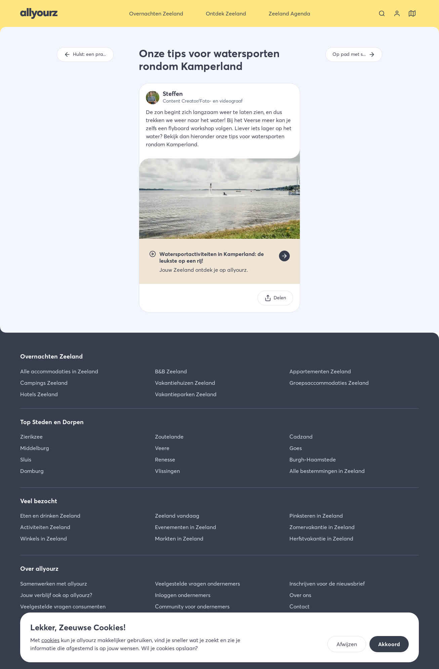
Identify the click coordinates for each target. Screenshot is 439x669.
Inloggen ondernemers (182, 595)
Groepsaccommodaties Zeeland (329, 382)
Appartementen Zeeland (320, 371)
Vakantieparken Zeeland (185, 394)
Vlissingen (167, 471)
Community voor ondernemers (192, 606)
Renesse (165, 459)
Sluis (25, 459)
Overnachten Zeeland (51, 356)
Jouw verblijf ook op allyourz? (56, 595)
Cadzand (301, 436)
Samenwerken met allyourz (53, 583)
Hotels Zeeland (39, 394)
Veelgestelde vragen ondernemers (197, 583)
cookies (50, 640)
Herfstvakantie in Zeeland (321, 538)
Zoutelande (169, 436)
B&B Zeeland (171, 371)
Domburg (32, 471)
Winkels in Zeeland (43, 538)
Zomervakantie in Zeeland (322, 527)
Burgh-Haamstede (312, 459)
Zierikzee (31, 436)
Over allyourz (39, 568)
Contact (299, 606)
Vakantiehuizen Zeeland (185, 382)
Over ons (300, 595)
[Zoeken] (382, 13)
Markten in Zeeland (179, 538)
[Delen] (275, 298)
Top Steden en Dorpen (52, 422)
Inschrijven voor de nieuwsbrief (327, 583)
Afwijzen (346, 644)
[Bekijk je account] (397, 13)
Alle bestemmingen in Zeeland (327, 471)
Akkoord (389, 644)
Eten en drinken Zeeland (50, 515)
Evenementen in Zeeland (185, 527)
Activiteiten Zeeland (45, 527)
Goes (295, 448)
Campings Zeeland (44, 382)
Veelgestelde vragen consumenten (63, 606)
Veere (162, 448)
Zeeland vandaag (177, 515)
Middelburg (34, 448)
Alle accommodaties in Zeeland (59, 371)
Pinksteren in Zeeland (316, 515)
